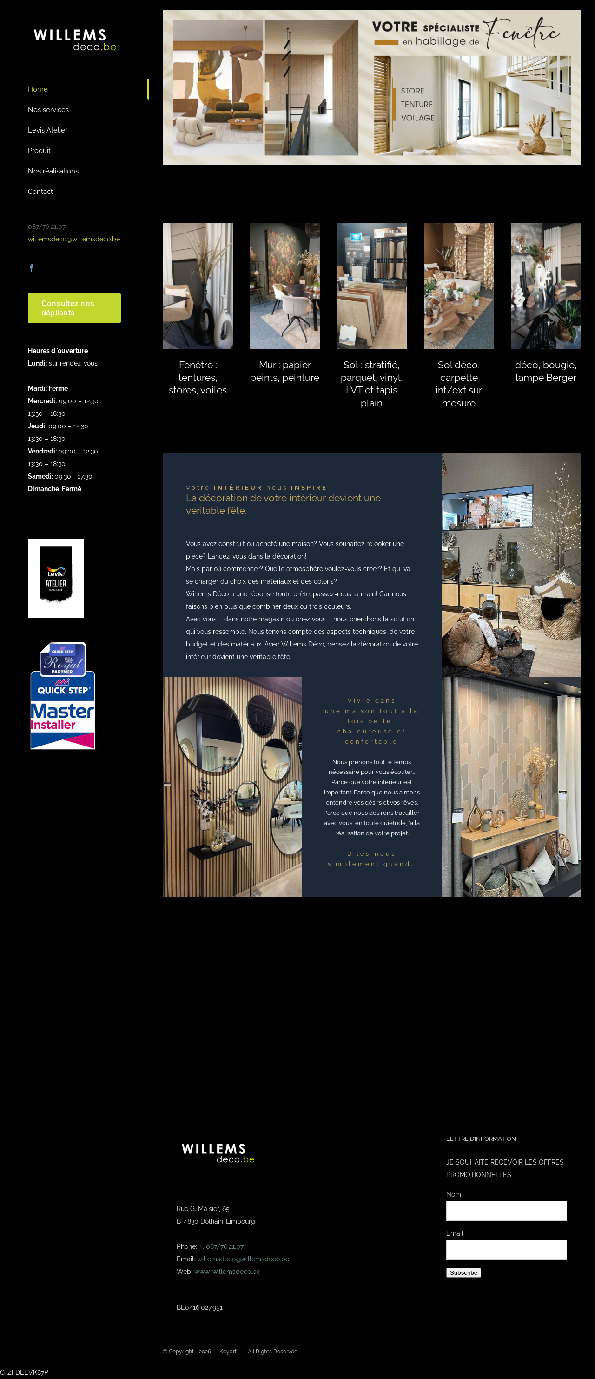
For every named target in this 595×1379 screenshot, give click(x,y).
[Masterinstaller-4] (63, 642)
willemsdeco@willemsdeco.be (74, 239)
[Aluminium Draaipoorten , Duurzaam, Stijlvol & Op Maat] (198, 226)
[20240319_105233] (459, 226)
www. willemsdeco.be (227, 1271)
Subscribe (463, 1272)
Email (454, 1233)
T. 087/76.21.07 (221, 1246)
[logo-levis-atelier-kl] (56, 542)
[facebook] (31, 268)
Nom (453, 1194)
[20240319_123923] (372, 226)
